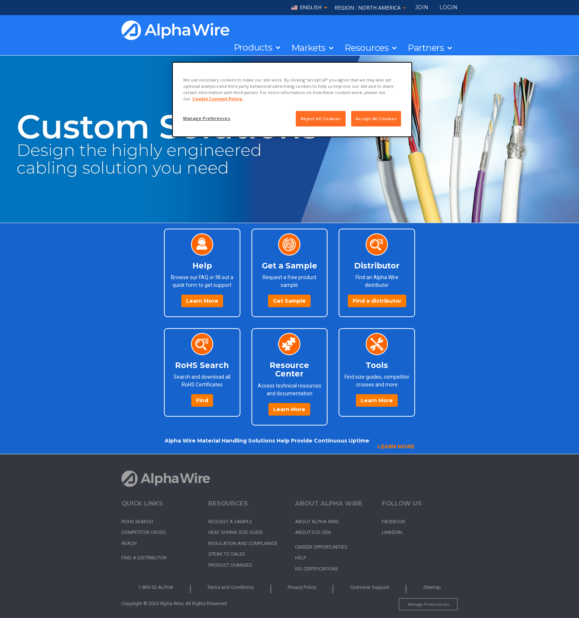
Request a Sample (230, 521)
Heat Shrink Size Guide (235, 532)
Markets (308, 48)
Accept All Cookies (376, 118)
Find (202, 400)
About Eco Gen (313, 532)
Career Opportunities (321, 547)
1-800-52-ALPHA (155, 587)
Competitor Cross (143, 532)
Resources (367, 48)
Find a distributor (377, 301)
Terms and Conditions (230, 587)
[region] (292, 99)
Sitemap (432, 587)
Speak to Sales (226, 554)
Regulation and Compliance (242, 543)
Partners (426, 48)
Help (300, 557)
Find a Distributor (144, 557)
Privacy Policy (302, 587)
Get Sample (289, 301)
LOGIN (448, 7)
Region (370, 7)
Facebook (393, 521)
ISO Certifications (316, 569)
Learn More (202, 301)
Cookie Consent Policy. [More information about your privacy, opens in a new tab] (217, 98)
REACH (129, 543)
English (311, 7)
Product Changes (230, 565)
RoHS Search (137, 521)
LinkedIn (392, 532)
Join (421, 7)
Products (253, 47)
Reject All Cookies (320, 118)
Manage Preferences (428, 604)
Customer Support (369, 587)
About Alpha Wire (317, 521)
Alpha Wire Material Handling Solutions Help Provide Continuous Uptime (267, 440)
